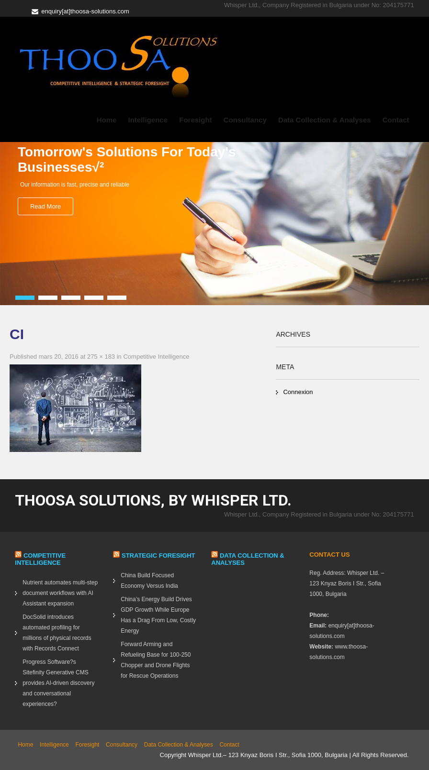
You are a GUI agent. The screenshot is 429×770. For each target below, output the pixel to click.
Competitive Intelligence (156, 356)
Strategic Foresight (158, 555)
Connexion (298, 392)
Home (107, 120)
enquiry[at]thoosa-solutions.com (85, 11)
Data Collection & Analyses (324, 120)
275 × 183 (101, 356)
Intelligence (148, 120)
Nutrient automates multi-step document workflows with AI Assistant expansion (60, 593)
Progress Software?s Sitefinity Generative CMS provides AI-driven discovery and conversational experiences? (58, 683)
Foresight (195, 120)
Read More (45, 206)
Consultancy (245, 120)
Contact (396, 120)
